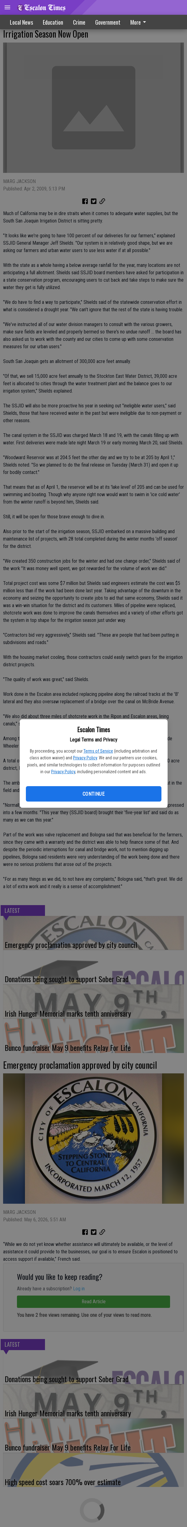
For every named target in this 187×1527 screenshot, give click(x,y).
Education (53, 22)
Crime (79, 22)
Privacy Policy (85, 757)
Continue (93, 794)
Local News (21, 22)
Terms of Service (98, 751)
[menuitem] (139, 22)
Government (107, 22)
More (139, 22)
